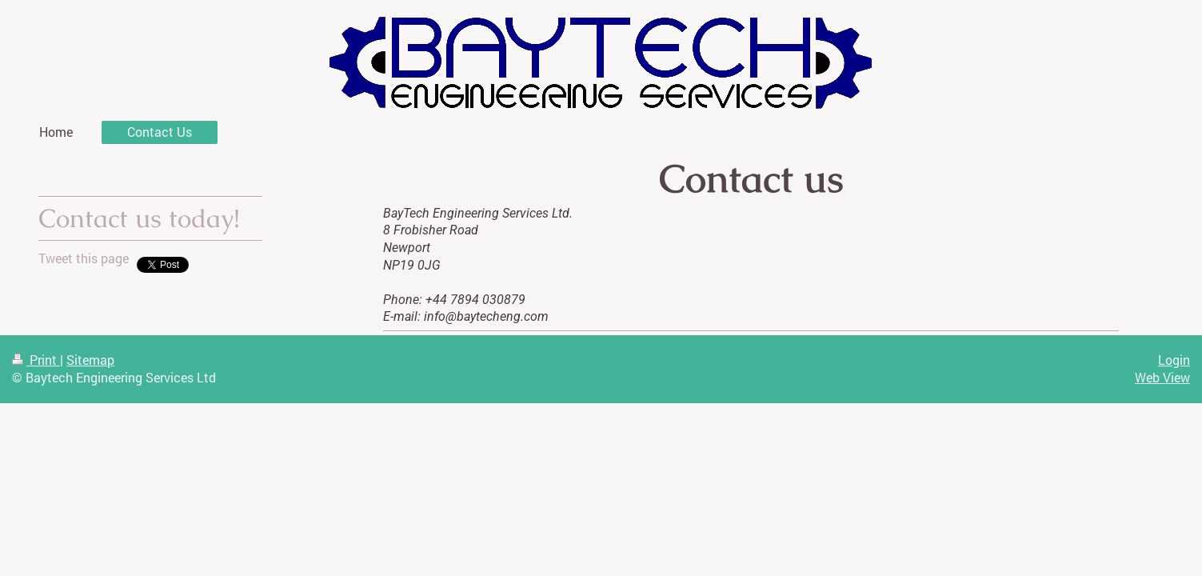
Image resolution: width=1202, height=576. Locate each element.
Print (36, 359)
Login (1174, 359)
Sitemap (90, 359)
